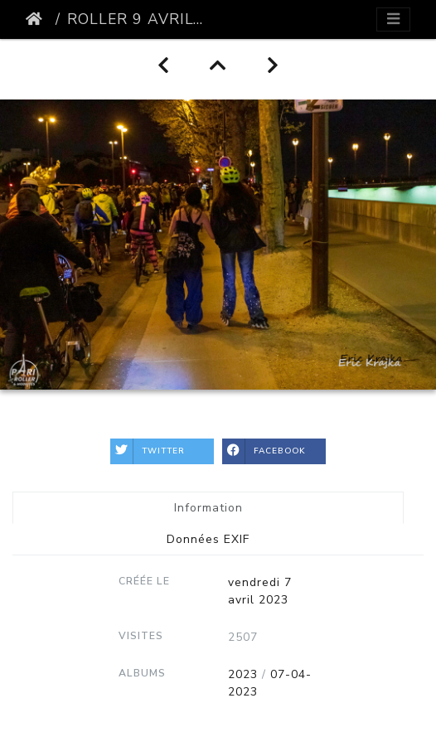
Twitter (147, 451)
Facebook (264, 451)
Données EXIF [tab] (208, 539)
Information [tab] (208, 508)
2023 (243, 674)
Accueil (37, 19)
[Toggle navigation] (393, 19)
